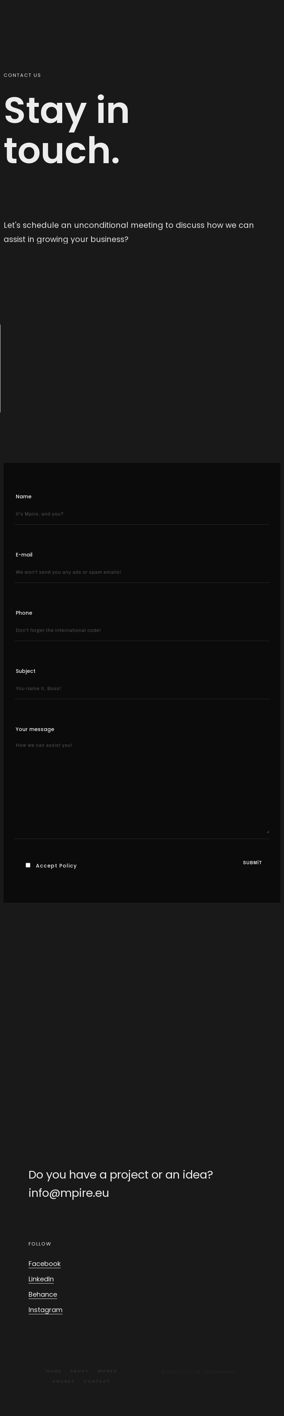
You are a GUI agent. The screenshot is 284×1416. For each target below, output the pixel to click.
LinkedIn (41, 1279)
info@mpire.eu (69, 1193)
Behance (43, 1294)
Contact (97, 1381)
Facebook (45, 1263)
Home (53, 1371)
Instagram (46, 1309)
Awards (63, 1381)
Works (107, 1371)
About (79, 1371)
